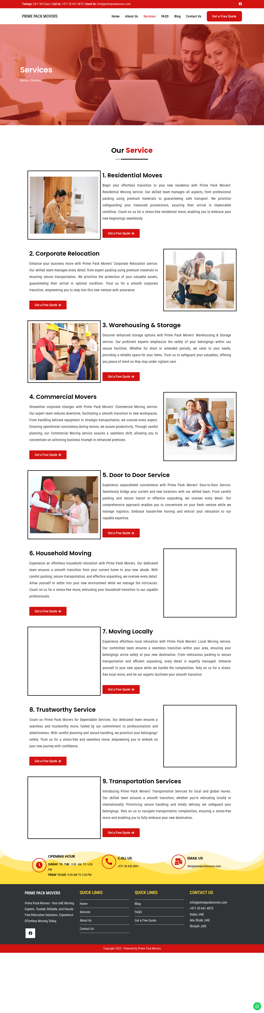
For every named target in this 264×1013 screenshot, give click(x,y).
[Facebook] (30, 933)
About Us (85, 920)
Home (24, 80)
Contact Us (87, 929)
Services (85, 912)
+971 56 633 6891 (128, 866)
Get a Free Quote (145, 920)
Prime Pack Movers (40, 16)
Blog (138, 904)
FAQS (138, 912)
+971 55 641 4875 (73, 4)
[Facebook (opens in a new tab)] (240, 4)
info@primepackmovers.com (114, 4)
